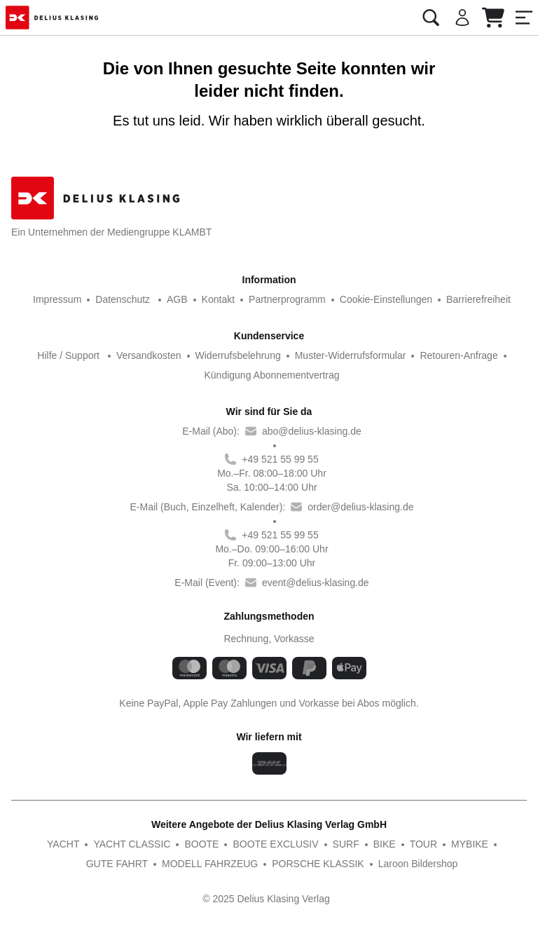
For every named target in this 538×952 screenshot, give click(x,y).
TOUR (380, 844)
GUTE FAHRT (487, 844)
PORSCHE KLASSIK (278, 863)
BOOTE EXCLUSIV (240, 844)
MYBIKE (425, 844)
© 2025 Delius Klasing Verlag (266, 899)
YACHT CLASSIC (102, 844)
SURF (305, 844)
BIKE (342, 844)
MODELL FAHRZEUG (174, 863)
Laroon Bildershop (376, 863)
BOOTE (169, 844)
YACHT (35, 844)
